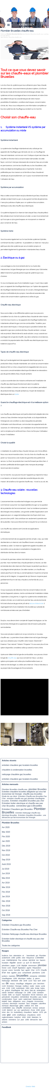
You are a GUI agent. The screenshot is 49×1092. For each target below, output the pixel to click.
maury (12, 984)
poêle (18, 958)
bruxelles (22, 975)
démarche (34, 1020)
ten (37, 960)
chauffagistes (7, 978)
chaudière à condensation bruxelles (17, 770)
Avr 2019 (6, 883)
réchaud (5, 1006)
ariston (4, 1022)
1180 (13, 988)
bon (10, 956)
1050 (15, 978)
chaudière (15, 997)
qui (37, 956)
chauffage (20, 984)
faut (22, 970)
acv (18, 1010)
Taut (34, 981)
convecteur (24, 997)
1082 (4, 1015)
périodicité (6, 997)
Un (12, 1012)
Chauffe (44, 970)
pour (19, 973)
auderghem (41, 990)
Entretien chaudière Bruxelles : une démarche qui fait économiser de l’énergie (24, 816)
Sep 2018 (6, 915)
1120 (4, 986)
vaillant (27, 1006)
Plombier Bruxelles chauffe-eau (14, 789)
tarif (39, 981)
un (14, 995)
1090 (38, 1010)
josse (43, 1010)
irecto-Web (31, 1086)
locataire (5, 963)
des (8, 1012)
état (36, 1006)
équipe (24, 965)
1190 (8, 988)
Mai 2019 (6, 878)
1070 (41, 1012)
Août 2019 (6, 864)
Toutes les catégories (11, 946)
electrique (13, 1003)
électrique (22, 978)
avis (3, 988)
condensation (7, 999)
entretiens (12, 1020)
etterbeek (14, 981)
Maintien (35, 1017)
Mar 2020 (6, 832)
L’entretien (6, 1008)
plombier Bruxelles (38, 789)
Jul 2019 (5, 869)
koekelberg (18, 1012)
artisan (24, 960)
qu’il (27, 963)
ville (20, 981)
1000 (24, 1017)
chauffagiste (15, 990)
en (3, 990)
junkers (5, 976)
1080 (29, 993)
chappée (30, 1001)
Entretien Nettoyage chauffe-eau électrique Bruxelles (24, 934)
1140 (4, 1010)
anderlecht (6, 958)
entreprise (33, 976)
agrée (29, 968)
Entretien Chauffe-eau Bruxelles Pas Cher (20, 929)
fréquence (30, 958)
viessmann (32, 965)
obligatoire (17, 1001)
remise (35, 1008)
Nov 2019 (6, 850)
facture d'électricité (36, 603)
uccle (43, 986)
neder (32, 986)
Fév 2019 (6, 892)
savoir (19, 963)
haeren (42, 960)
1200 (14, 1015)
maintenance (11, 960)
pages (13, 965)
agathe (14, 973)
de (7, 983)
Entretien (10, 986)
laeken (35, 1012)
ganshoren (25, 1010)
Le (18, 1019)
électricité (36, 963)
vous (24, 1001)
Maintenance (38, 999)
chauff (14, 968)
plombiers (6, 965)
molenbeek (20, 988)
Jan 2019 (6, 896)
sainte (4, 993)
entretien (42, 976)
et (23, 956)
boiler (17, 394)
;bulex (37, 986)
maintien (12, 976)
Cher (33, 970)
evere (10, 970)
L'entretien (39, 958)
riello (10, 995)
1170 (38, 970)
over (3, 960)
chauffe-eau (12, 658)
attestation (17, 956)
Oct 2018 (6, 910)
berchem (40, 984)
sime (4, 1012)
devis (27, 990)
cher (23, 958)
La (24, 963)
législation (22, 968)
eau (20, 37)
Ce (25, 992)
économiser (38, 1001)
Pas (19, 960)
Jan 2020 (6, 841)
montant (22, 1003)
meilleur (26, 986)
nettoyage (19, 992)
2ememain (27, 1008)
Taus (28, 1003)
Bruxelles (11, 37)
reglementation (7, 1017)
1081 (28, 988)
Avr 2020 (6, 827)
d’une (33, 1010)
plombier (42, 965)
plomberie (36, 973)
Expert (18, 995)
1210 (30, 981)
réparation (26, 995)
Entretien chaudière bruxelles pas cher (27, 801)
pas (39, 997)
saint (20, 999)
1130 (18, 965)
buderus (5, 956)
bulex (43, 988)
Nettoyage (6, 981)
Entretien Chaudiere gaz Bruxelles (17, 809)
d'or (32, 1006)
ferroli (33, 995)
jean (22, 1020)
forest (4, 968)
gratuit (7, 990)
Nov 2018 (6, 906)
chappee (34, 1003)
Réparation (37, 968)
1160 (34, 993)
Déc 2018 (6, 901)
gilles (21, 1006)
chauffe (17, 37)
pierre (37, 978)
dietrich (10, 1010)
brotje (37, 988)
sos (3, 984)
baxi (40, 1020)
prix (34, 984)
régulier (13, 963)
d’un (4, 972)
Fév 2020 (6, 837)
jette (32, 988)
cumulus (5, 1003)
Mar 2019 (6, 887)
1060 (13, 958)
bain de (32, 990)
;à (33, 978)
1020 (39, 1015)
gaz (9, 1014)
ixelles (29, 978)
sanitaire (40, 993)
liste (8, 973)
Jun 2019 (6, 873)
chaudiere (28, 1012)
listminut (39, 995)
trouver (4, 970)
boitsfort (17, 1017)
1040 (29, 1017)
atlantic (5, 1020)
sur (15, 1010)
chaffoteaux (21, 1015)
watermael (27, 999)
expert (4, 1001)
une (45, 995)
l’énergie (18, 986)
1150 (43, 973)
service (32, 960)
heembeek (31, 956)
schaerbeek (26, 973)
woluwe (42, 1008)
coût (9, 968)
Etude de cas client (9, 796)
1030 (44, 981)
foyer (15, 999)
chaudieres (31, 1015)
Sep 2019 (6, 860)
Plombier (5, 37)
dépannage (14, 1006)
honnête (17, 970)
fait (22, 990)
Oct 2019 (6, 855)
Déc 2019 (6, 846)
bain (10, 1001)
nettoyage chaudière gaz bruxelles (16, 774)
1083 (27, 1020)
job (45, 1012)
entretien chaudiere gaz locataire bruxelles (20, 765)
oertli (25, 981)
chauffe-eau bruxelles (32, 794)
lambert (11, 993)
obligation (28, 984)
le (40, 1017)
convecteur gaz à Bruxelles (29, 806)
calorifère (42, 1003)
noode (4, 995)
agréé (27, 970)
